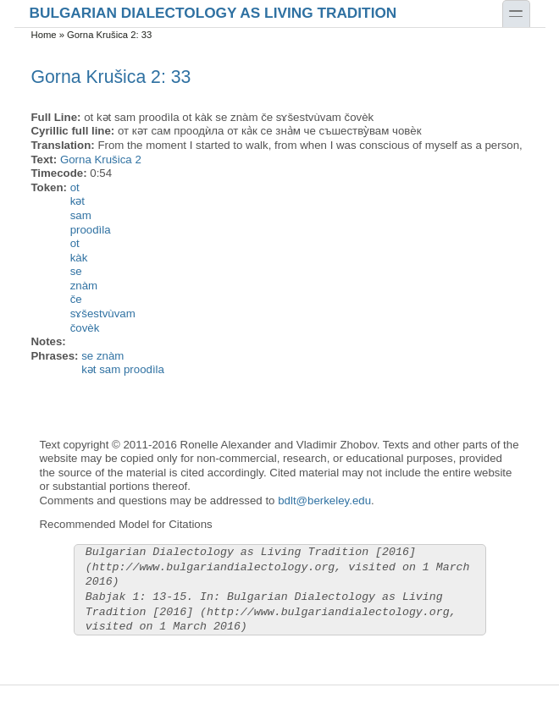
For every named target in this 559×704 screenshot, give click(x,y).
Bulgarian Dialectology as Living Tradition (213, 12)
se (76, 271)
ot (75, 187)
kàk (79, 257)
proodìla (90, 229)
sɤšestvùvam (103, 313)
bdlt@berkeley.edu (324, 500)
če (76, 299)
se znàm (102, 355)
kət (77, 201)
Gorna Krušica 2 (100, 159)
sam (80, 215)
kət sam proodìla (122, 369)
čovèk (85, 328)
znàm (83, 285)
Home (44, 35)
